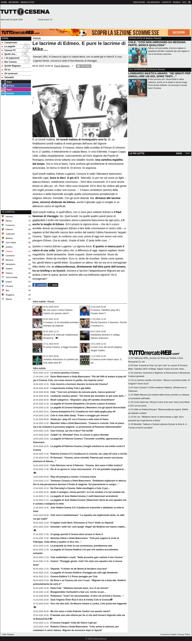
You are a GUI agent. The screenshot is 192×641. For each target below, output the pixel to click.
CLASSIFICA (8, 212)
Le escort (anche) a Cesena (64, 372)
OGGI (179, 153)
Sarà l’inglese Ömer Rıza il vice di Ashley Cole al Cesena (80, 599)
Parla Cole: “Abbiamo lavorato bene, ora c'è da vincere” (79, 588)
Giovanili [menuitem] (8, 77)
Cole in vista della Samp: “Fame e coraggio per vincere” (79, 415)
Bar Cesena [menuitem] (9, 62)
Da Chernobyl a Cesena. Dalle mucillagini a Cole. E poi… (80, 488)
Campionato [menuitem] (9, 42)
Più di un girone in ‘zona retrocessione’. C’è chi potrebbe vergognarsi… (88, 469)
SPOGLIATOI (136, 38)
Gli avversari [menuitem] (10, 73)
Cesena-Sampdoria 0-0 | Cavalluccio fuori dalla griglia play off (82, 411)
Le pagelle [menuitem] (8, 46)
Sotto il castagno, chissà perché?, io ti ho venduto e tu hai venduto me (87, 492)
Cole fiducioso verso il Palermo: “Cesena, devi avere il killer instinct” (86, 465)
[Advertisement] (176, 16)
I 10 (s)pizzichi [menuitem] (10, 58)
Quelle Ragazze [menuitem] (11, 65)
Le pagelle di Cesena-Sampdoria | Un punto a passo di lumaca (83, 403)
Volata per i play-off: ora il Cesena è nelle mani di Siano (79, 419)
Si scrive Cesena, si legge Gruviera (60, 347)
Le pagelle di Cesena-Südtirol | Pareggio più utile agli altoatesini (84, 572)
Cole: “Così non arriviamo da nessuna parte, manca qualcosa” (83, 392)
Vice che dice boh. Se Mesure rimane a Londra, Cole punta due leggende (88, 603)
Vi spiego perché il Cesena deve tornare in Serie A (76, 534)
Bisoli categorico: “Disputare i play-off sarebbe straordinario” (82, 400)
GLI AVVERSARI (137, 69)
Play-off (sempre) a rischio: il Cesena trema (73, 477)
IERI (188, 153)
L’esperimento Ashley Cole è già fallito (70, 388)
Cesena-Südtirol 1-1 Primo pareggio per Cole (73, 576)
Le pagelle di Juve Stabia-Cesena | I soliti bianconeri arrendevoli (84, 496)
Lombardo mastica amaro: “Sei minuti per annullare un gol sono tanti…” (88, 396)
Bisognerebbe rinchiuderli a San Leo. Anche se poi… (78, 592)
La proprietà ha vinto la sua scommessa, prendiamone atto (81, 545)
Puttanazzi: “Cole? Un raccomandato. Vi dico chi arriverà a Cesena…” (87, 596)
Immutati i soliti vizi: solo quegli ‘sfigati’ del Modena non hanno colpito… (88, 526)
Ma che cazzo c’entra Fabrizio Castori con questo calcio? (80, 611)
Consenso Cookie (168, 634)
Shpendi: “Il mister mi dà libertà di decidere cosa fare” (78, 568)
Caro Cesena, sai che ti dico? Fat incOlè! (71, 430)
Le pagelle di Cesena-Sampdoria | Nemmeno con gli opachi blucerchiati (87, 407)
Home (5, 38)
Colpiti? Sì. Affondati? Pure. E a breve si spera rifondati (79, 435)
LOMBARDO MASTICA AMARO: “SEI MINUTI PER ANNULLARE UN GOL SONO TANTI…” (159, 75)
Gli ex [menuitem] (6, 69)
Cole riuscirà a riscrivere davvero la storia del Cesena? (79, 384)
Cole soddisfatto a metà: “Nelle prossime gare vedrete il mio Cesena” (86, 557)
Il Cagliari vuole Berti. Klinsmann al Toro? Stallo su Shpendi (81, 522)
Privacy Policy (184, 634)
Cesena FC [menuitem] (9, 50)
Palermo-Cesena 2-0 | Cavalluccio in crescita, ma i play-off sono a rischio (88, 454)
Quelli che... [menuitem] (9, 54)
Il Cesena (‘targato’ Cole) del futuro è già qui (73, 622)
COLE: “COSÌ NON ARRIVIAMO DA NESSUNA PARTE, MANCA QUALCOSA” (157, 44)
